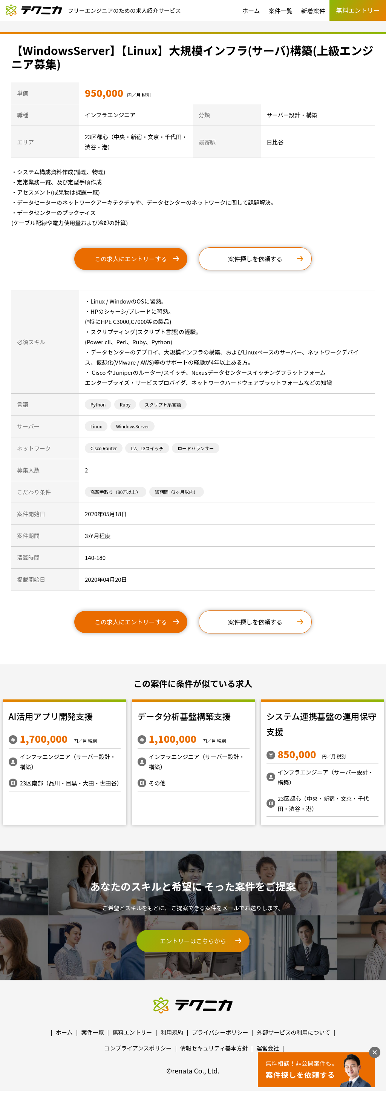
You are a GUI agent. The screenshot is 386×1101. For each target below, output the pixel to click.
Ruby (125, 404)
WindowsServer (132, 426)
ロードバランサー (196, 448)
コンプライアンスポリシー (138, 1048)
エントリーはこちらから (193, 940)
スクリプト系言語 (163, 404)
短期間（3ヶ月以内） (176, 492)
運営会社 (267, 1048)
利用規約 (172, 1032)
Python (98, 404)
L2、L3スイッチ (147, 448)
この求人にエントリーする (131, 258)
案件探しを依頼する (255, 258)
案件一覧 (280, 10)
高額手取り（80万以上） (115, 492)
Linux (96, 426)
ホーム (251, 10)
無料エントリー (132, 1032)
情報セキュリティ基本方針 (214, 1048)
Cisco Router (103, 448)
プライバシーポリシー (220, 1032)
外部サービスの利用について (293, 1032)
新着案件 (313, 10)
